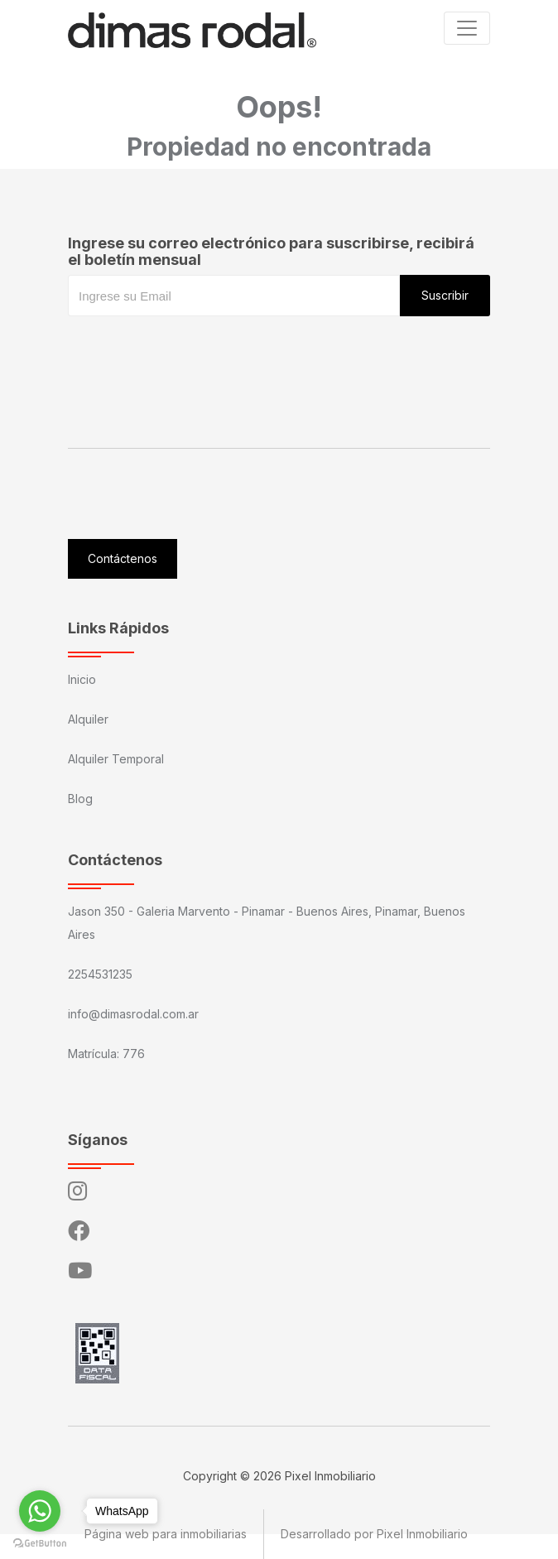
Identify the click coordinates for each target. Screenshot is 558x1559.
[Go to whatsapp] (39, 1511)
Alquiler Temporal (116, 759)
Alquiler (88, 719)
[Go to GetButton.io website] (39, 1542)
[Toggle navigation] (467, 28)
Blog (80, 799)
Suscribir (445, 295)
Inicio (82, 679)
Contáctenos (122, 558)
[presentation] (194, 349)
